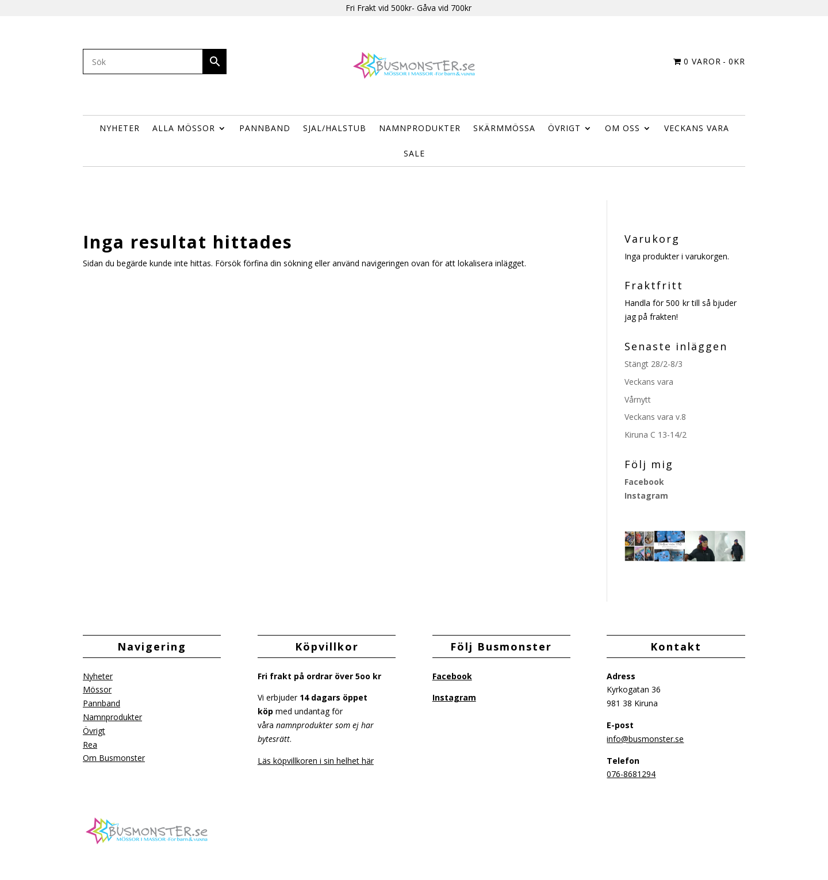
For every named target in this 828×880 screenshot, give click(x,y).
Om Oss (622, 128)
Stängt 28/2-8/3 (653, 363)
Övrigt (94, 730)
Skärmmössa (504, 128)
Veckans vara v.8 (655, 416)
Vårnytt (637, 399)
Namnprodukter (420, 128)
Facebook (644, 481)
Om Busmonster (114, 757)
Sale (414, 153)
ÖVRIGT (564, 128)
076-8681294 (631, 773)
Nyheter (119, 128)
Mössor (97, 689)
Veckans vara (696, 128)
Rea (90, 744)
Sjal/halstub (334, 128)
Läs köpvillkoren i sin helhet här (316, 760)
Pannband (264, 128)
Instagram (646, 495)
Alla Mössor (183, 128)
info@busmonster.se (645, 738)
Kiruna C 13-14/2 (655, 434)
